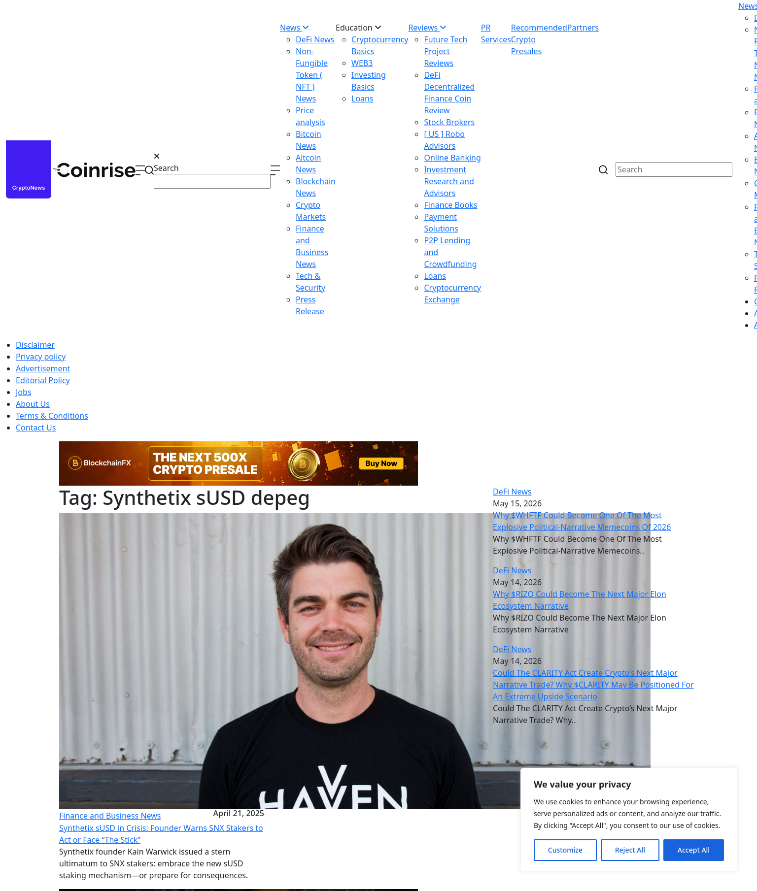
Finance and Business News (110, 815)
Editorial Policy (43, 380)
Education (358, 27)
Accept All (694, 850)
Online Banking (452, 157)
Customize (565, 850)
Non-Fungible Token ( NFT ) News (312, 75)
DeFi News (315, 39)
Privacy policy (41, 356)
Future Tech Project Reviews (445, 51)
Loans (362, 98)
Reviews (427, 27)
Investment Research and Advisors (449, 181)
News (294, 27)
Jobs (24, 392)
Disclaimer (35, 344)
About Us (33, 403)
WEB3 (362, 63)
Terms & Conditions (52, 415)
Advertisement (43, 368)
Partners (583, 27)
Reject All (630, 850)
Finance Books (450, 204)
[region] (628, 819)
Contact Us (36, 427)
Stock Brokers (449, 122)
